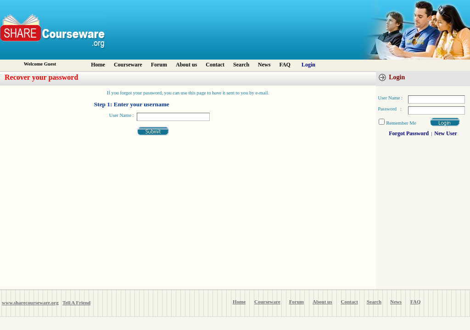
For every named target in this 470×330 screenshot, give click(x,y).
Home (98, 64)
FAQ (284, 64)
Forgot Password (409, 133)
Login (308, 64)
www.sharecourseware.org (30, 302)
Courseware (128, 64)
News (264, 64)
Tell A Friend (76, 302)
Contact (215, 64)
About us (186, 64)
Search (241, 64)
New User (445, 133)
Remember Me (401, 123)
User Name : (121, 115)
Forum (159, 64)
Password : (390, 108)
